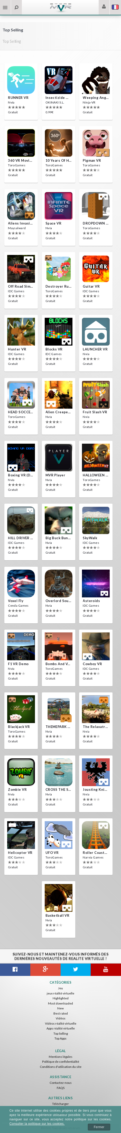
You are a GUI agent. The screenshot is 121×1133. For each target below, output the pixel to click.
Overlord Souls (58, 601)
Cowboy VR (92, 664)
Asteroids (91, 601)
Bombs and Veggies (58, 664)
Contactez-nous (61, 1083)
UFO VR (52, 853)
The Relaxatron (96, 727)
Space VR (53, 223)
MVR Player (55, 475)
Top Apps (60, 1038)
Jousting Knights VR (96, 789)
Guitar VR (91, 286)
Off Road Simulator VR (21, 286)
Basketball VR (57, 915)
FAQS (60, 1088)
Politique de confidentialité (60, 1061)
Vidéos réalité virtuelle (60, 1023)
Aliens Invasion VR (21, 223)
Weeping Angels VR (96, 98)
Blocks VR (54, 349)
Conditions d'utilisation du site (60, 1067)
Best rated (60, 1013)
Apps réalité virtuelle (60, 1028)
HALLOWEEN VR (96, 475)
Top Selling (60, 1033)
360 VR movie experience (21, 160)
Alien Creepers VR (58, 412)
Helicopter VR (20, 853)
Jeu (60, 988)
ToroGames (16, 165)
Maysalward (17, 228)
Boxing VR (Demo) (21, 475)
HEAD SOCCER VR (21, 412)
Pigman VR (92, 160)
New (60, 1008)
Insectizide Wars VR (58, 98)
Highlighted (61, 998)
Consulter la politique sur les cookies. (37, 1124)
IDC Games (16, 291)
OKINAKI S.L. (54, 102)
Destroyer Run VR (58, 286)
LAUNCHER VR (95, 349)
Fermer (99, 1127)
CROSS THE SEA (58, 789)
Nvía (11, 102)
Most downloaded (60, 1003)
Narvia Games (93, 857)
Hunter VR (17, 349)
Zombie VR (17, 789)
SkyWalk (90, 538)
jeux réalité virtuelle (60, 993)
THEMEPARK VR (58, 727)
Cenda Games (18, 605)
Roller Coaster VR (96, 853)
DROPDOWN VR (96, 223)
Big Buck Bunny (58, 538)
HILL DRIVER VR (21, 538)
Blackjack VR (19, 727)
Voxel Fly (15, 601)
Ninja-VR (89, 102)
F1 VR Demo (18, 664)
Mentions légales (60, 1057)
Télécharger (60, 1104)
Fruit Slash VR (95, 412)
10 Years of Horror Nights (58, 160)
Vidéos (61, 1018)
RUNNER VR (18, 98)
